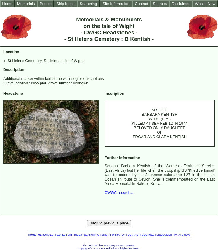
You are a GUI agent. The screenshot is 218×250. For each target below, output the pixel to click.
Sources (160, 3)
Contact (141, 3)
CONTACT (134, 234)
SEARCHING (91, 234)
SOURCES (148, 234)
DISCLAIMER (164, 234)
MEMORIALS (45, 234)
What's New (205, 3)
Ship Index (66, 3)
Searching (88, 3)
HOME (32, 234)
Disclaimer (181, 3)
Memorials (26, 3)
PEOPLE (60, 234)
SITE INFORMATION (113, 234)
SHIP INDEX (75, 234)
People (46, 3)
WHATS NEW (182, 234)
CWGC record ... (119, 192)
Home (7, 3)
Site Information (115, 3)
